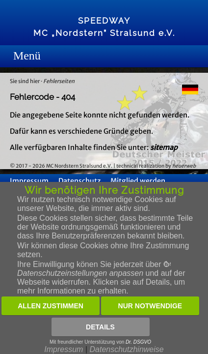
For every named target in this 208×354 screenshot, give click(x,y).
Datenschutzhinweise (126, 349)
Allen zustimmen (50, 306)
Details (100, 327)
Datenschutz (79, 181)
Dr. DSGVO (138, 342)
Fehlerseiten (59, 81)
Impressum (29, 181)
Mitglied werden (137, 181)
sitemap (164, 147)
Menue (16, 56)
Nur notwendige (150, 306)
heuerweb (184, 166)
